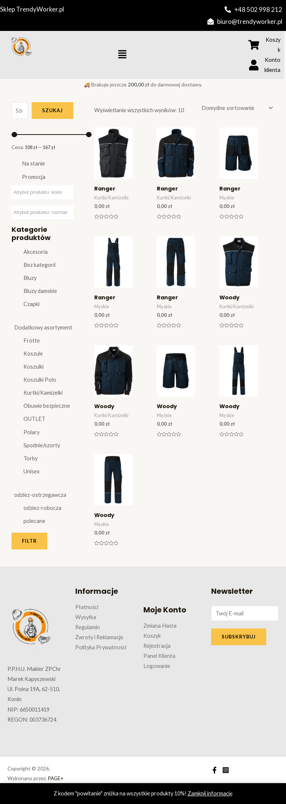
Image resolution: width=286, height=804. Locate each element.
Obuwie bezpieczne (46, 406)
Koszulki (33, 366)
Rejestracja (157, 646)
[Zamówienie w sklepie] (236, 108)
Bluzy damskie (40, 291)
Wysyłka (85, 617)
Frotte (31, 340)
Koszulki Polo (39, 379)
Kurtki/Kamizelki (43, 393)
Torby (30, 458)
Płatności (86, 607)
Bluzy (29, 278)
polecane (34, 521)
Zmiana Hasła (160, 625)
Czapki (31, 304)
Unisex (31, 471)
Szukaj (52, 110)
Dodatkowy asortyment (43, 327)
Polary (31, 432)
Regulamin (87, 627)
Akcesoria (35, 252)
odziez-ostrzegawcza (40, 495)
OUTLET (34, 419)
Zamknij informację (210, 793)
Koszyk (152, 636)
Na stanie (33, 163)
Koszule (33, 353)
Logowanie (156, 666)
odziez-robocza (42, 508)
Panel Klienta (159, 656)
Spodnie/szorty (41, 445)
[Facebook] (214, 770)
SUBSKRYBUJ (239, 637)
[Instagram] (225, 770)
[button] (122, 55)
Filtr (29, 541)
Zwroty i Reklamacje (99, 637)
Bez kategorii (39, 265)
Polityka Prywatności (100, 647)
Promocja (33, 177)
